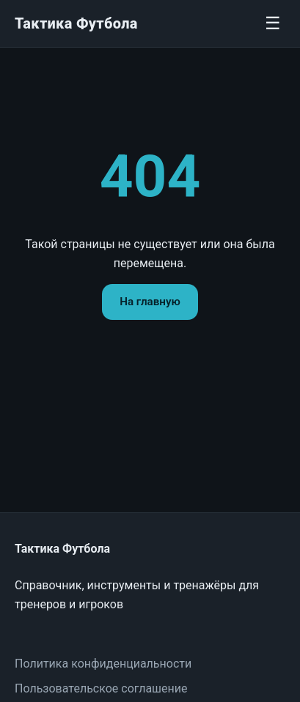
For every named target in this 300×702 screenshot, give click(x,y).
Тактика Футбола (76, 23)
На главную (150, 301)
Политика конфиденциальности (103, 664)
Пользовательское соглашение (101, 688)
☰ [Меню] (273, 23)
